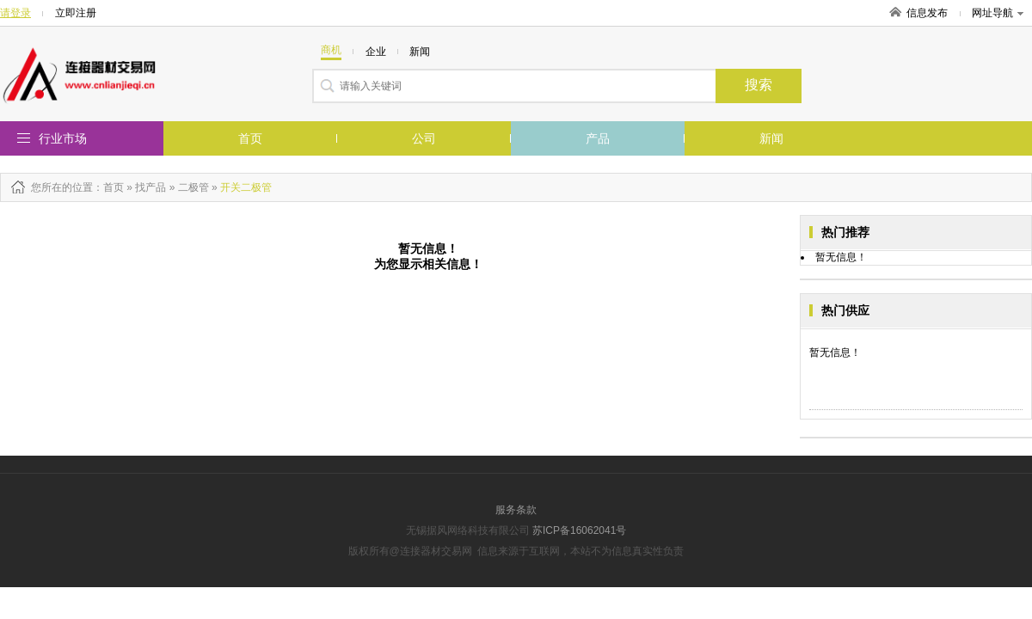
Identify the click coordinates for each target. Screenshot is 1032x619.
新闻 (771, 138)
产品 (598, 138)
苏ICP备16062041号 (579, 530)
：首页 (108, 187)
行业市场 (63, 138)
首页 (250, 138)
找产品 (150, 187)
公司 (424, 138)
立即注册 (75, 13)
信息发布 (927, 13)
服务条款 (516, 510)
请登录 (15, 13)
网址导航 (997, 13)
